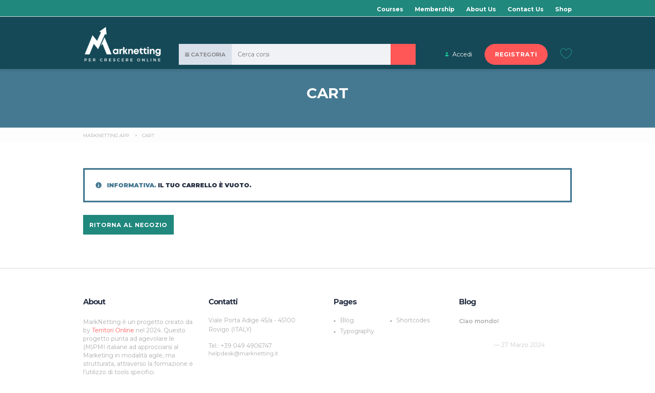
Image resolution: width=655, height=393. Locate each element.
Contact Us (525, 9)
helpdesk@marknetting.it (243, 353)
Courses (390, 9)
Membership (434, 9)
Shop (563, 9)
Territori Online (114, 330)
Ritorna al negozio (128, 225)
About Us (481, 9)
